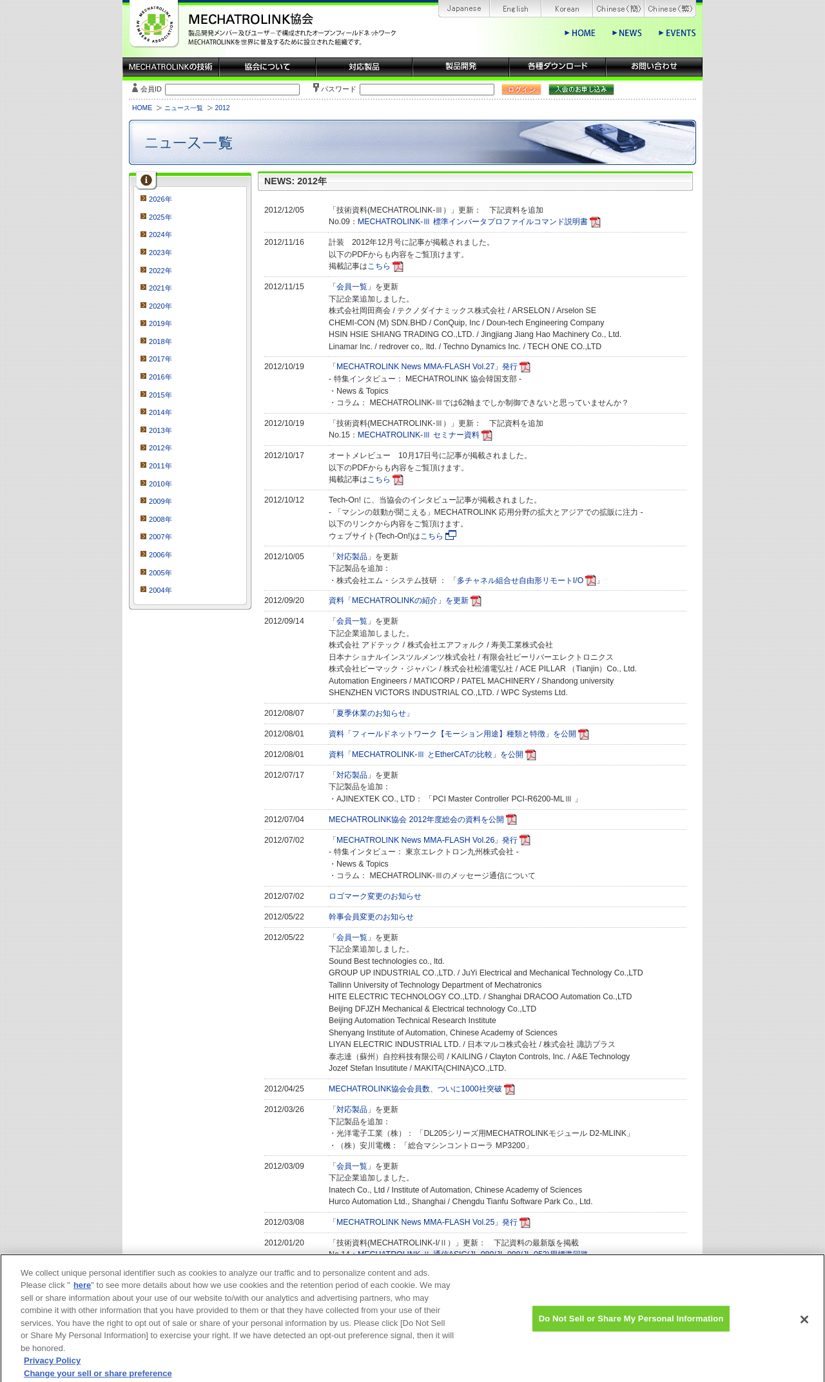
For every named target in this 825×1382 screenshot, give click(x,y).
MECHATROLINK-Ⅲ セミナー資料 (419, 434)
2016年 (160, 377)
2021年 (160, 288)
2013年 (160, 430)
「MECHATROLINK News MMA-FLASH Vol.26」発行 (423, 840)
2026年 (160, 199)
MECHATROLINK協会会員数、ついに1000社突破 (415, 1088)
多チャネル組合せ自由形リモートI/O (520, 580)
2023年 (160, 252)
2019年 (160, 323)
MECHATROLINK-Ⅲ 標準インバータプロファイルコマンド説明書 (473, 221)
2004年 (160, 590)
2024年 (160, 234)
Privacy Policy (52, 1368)
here (82, 1293)
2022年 (160, 270)
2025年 (160, 217)
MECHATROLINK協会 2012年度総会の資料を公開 (416, 819)
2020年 (160, 306)
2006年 (160, 555)
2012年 (160, 448)
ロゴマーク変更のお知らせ (375, 896)
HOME (142, 107)
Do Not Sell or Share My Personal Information (631, 1326)
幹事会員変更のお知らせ (371, 916)
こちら (379, 266)
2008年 (160, 519)
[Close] (804, 1327)
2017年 (160, 359)
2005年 (160, 573)
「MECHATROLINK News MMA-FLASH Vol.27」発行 (423, 366)
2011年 (160, 466)
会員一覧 (351, 286)
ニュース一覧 (183, 107)
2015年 (160, 395)
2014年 (160, 412)
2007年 (160, 537)
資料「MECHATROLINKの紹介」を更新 (399, 600)
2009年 (160, 501)
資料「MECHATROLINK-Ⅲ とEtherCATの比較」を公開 (426, 754)
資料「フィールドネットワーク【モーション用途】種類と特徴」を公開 (452, 733)
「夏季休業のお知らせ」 (371, 713)
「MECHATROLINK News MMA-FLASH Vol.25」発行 (423, 1222)
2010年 (160, 484)
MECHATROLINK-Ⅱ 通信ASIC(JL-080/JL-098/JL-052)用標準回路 (473, 1254)
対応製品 (351, 556)
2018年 (160, 341)
